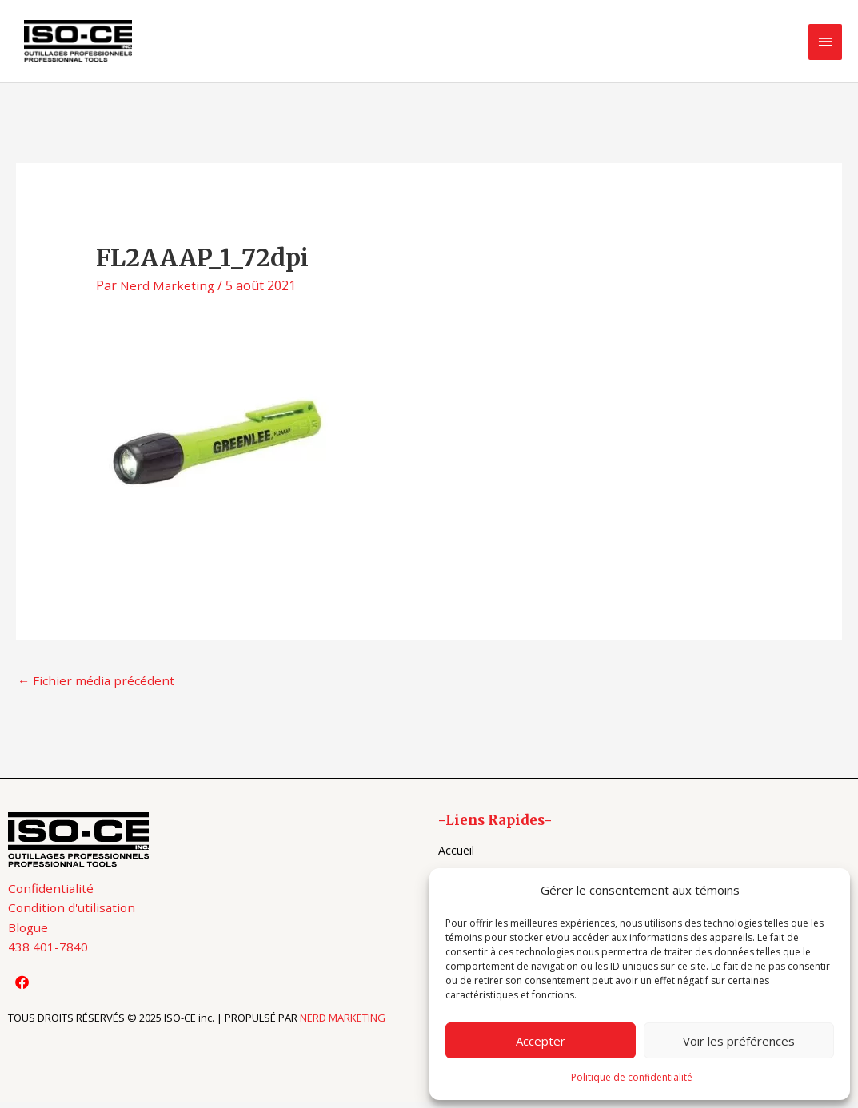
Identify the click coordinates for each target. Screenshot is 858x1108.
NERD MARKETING (342, 1028)
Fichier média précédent (97, 686)
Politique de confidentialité (631, 1077)
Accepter (540, 1041)
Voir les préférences (739, 1041)
